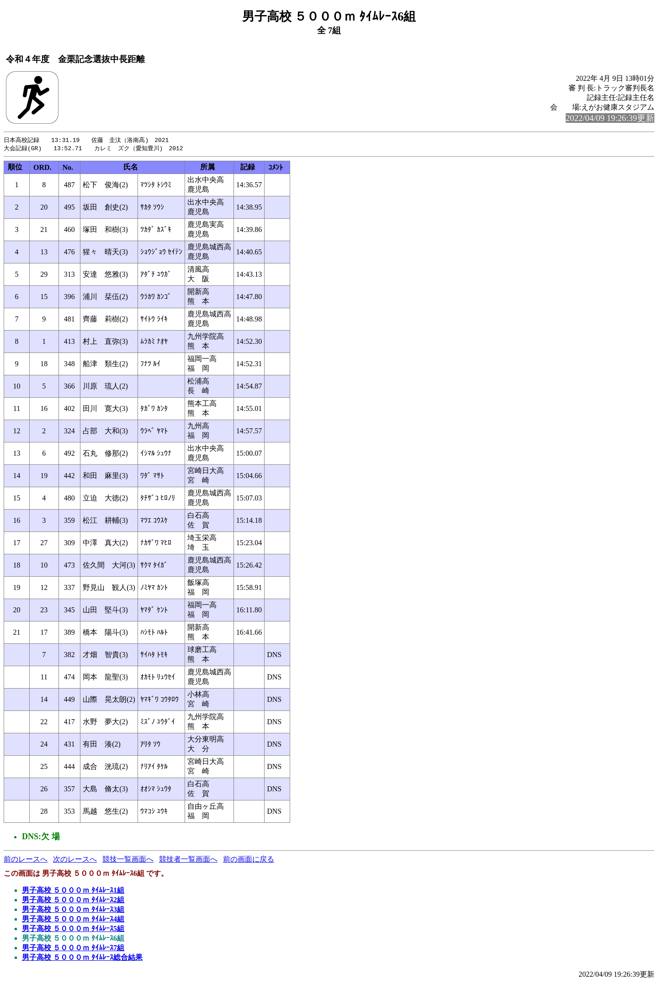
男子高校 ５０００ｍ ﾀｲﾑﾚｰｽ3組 (73, 910)
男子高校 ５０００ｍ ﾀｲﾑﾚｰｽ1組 (73, 891)
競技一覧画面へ (128, 860)
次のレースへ (75, 860)
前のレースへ (26, 860)
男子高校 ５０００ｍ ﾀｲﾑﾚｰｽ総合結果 (82, 958)
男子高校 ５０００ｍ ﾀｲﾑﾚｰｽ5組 (73, 929)
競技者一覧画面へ (188, 860)
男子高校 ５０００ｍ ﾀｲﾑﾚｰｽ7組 (73, 948)
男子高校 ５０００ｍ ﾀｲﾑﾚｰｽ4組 (73, 920)
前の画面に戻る (248, 860)
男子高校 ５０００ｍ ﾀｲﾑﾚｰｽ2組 (73, 901)
